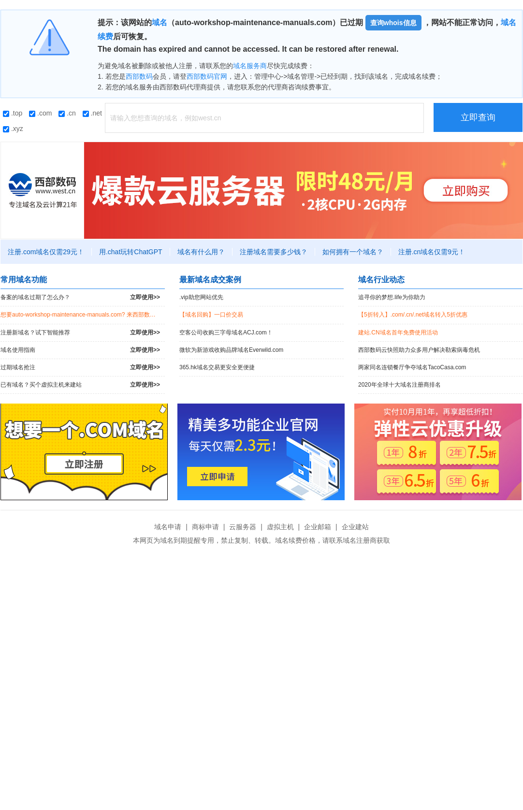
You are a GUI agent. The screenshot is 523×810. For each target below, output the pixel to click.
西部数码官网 (207, 76)
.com (40, 113)
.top (12, 113)
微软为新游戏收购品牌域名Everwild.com (231, 350)
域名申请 (167, 527)
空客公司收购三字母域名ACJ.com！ (226, 332)
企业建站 (355, 527)
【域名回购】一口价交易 (211, 314)
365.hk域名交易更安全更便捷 (217, 367)
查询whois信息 (393, 23)
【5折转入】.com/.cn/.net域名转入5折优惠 (412, 314)
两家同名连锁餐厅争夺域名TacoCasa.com (412, 367)
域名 (159, 22)
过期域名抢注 (80, 367)
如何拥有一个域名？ (352, 252)
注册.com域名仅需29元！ (46, 252)
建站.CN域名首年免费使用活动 (398, 332)
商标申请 (205, 527)
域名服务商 (250, 66)
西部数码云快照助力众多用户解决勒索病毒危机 (419, 350)
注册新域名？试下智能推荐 (80, 332)
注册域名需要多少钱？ (273, 252)
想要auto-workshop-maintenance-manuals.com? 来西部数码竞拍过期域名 (82, 314)
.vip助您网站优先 (201, 297)
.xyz (13, 128)
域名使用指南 (80, 350)
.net (92, 113)
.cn (67, 113)
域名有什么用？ (201, 252)
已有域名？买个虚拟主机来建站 (80, 385)
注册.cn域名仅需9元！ (431, 252)
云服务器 (242, 527)
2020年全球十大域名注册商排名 (399, 384)
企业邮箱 (317, 527)
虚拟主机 (280, 527)
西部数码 (139, 76)
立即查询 (478, 117)
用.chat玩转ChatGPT (130, 252)
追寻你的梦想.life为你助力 (391, 297)
